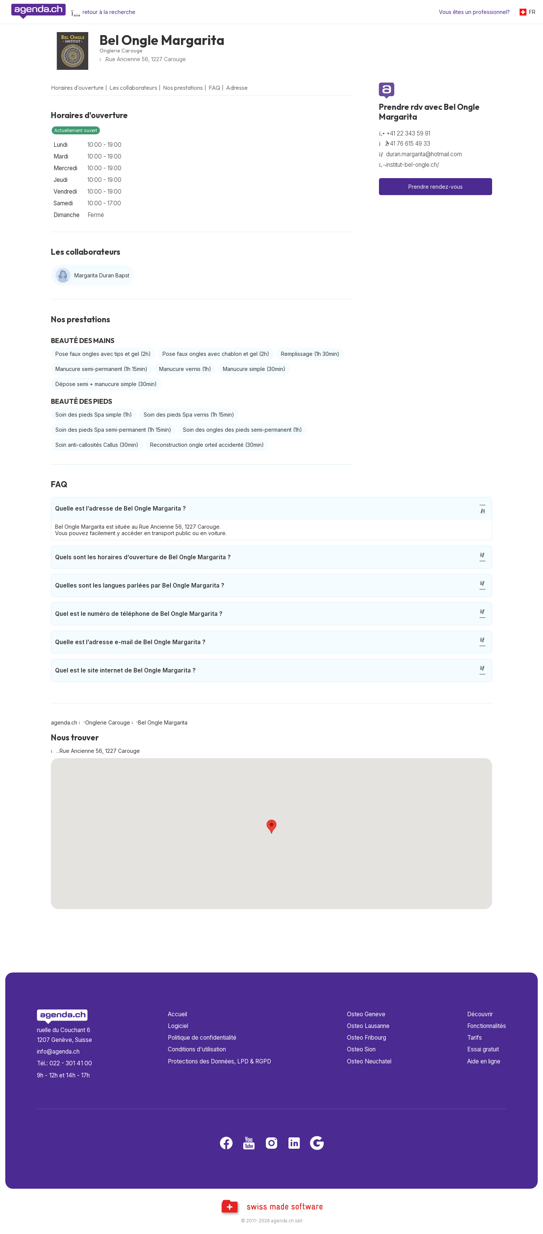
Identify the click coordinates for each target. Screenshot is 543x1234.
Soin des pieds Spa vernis (189, 414)
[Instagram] (271, 1144)
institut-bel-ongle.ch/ (412, 164)
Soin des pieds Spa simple (93, 414)
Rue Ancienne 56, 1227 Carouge (146, 59)
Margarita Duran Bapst (101, 275)
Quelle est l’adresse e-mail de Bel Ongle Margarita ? (270, 642)
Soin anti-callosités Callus (96, 445)
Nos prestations (183, 87)
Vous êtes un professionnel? (474, 12)
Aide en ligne (483, 1061)
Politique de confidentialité (202, 1037)
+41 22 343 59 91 (408, 133)
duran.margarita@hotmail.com (424, 154)
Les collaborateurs (133, 87)
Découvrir (480, 1014)
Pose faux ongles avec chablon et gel (216, 354)
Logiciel (178, 1025)
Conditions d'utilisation (197, 1049)
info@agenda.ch (58, 1051)
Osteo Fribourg (366, 1037)
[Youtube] (248, 1144)
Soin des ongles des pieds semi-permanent (242, 429)
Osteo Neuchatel (369, 1061)
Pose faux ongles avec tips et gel (103, 354)
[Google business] (316, 1144)
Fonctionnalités (486, 1025)
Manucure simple (254, 369)
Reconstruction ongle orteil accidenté (207, 445)
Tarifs (474, 1037)
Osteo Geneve (366, 1014)
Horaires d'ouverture (77, 87)
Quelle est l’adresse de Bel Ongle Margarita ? (270, 508)
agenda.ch (64, 722)
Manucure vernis (185, 369)
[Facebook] (226, 1144)
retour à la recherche (109, 12)
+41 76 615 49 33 (408, 143)
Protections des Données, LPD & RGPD (219, 1061)
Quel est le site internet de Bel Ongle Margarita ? (270, 670)
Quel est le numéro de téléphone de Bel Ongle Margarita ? (270, 613)
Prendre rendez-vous (435, 186)
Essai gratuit (483, 1049)
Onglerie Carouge (121, 50)
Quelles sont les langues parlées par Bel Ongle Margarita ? (270, 585)
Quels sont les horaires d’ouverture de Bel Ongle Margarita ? (270, 557)
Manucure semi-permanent (101, 369)
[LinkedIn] (294, 1144)
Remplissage (310, 354)
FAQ (214, 87)
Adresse (237, 87)
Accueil (177, 1014)
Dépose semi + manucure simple (106, 384)
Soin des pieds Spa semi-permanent (113, 429)
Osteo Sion (361, 1049)
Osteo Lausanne (368, 1025)
